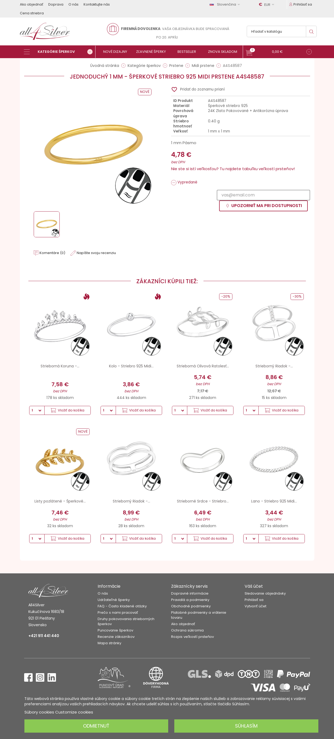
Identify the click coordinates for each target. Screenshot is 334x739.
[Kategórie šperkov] (60, 52)
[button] (278, 52)
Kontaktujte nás (97, 4)
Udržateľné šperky (114, 599)
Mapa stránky (109, 643)
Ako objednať (31, 4)
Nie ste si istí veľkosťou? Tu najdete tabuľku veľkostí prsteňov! (233, 168)
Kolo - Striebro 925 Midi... (131, 366)
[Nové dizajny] (117, 52)
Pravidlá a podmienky (190, 599)
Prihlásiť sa (254, 599)
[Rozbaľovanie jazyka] (225, 4)
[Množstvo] (36, 410)
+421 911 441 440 (43, 635)
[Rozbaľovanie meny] (267, 4)
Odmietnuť (96, 726)
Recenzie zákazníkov (116, 636)
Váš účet (254, 586)
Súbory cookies (39, 712)
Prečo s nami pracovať (118, 612)
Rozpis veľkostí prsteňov (192, 636)
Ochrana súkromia (187, 630)
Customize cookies (74, 712)
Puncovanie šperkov (115, 630)
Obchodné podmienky (191, 606)
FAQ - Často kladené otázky (122, 606)
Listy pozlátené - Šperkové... (60, 501)
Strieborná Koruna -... (60, 366)
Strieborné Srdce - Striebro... (203, 501)
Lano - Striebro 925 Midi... (274, 501)
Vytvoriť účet (255, 606)
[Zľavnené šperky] (153, 52)
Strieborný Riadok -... (274, 366)
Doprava (55, 4)
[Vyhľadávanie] (282, 31)
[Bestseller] (189, 52)
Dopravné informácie (190, 593)
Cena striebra (32, 13)
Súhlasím (246, 726)
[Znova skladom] (225, 52)
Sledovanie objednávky (265, 593)
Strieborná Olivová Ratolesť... (203, 366)
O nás (73, 4)
